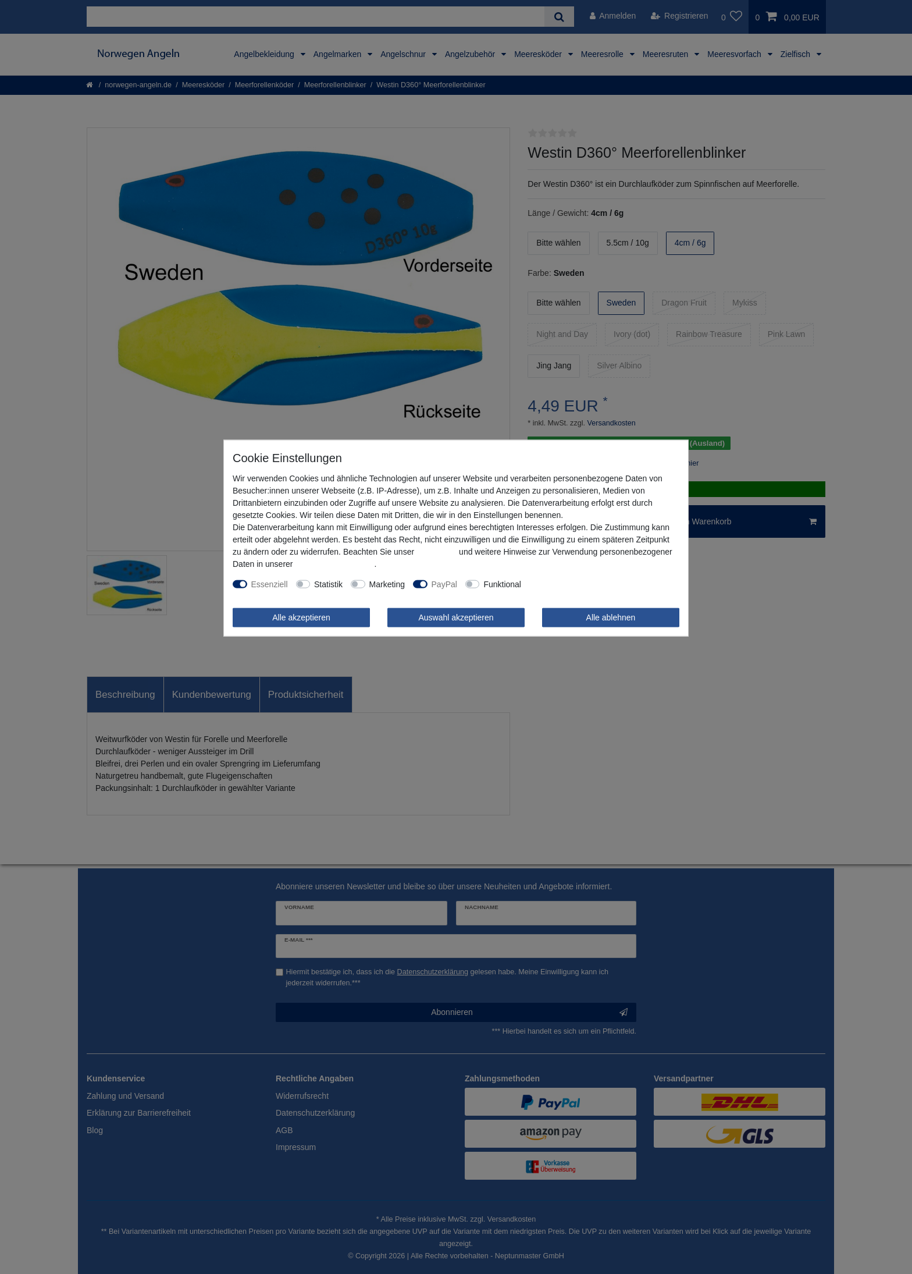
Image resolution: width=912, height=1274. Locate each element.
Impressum (436, 551)
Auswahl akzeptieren (455, 617)
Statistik (328, 583)
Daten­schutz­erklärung (334, 563)
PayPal (444, 583)
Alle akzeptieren (301, 617)
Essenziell (269, 583)
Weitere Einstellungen (568, 583)
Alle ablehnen (611, 617)
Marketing (387, 583)
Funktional (502, 583)
